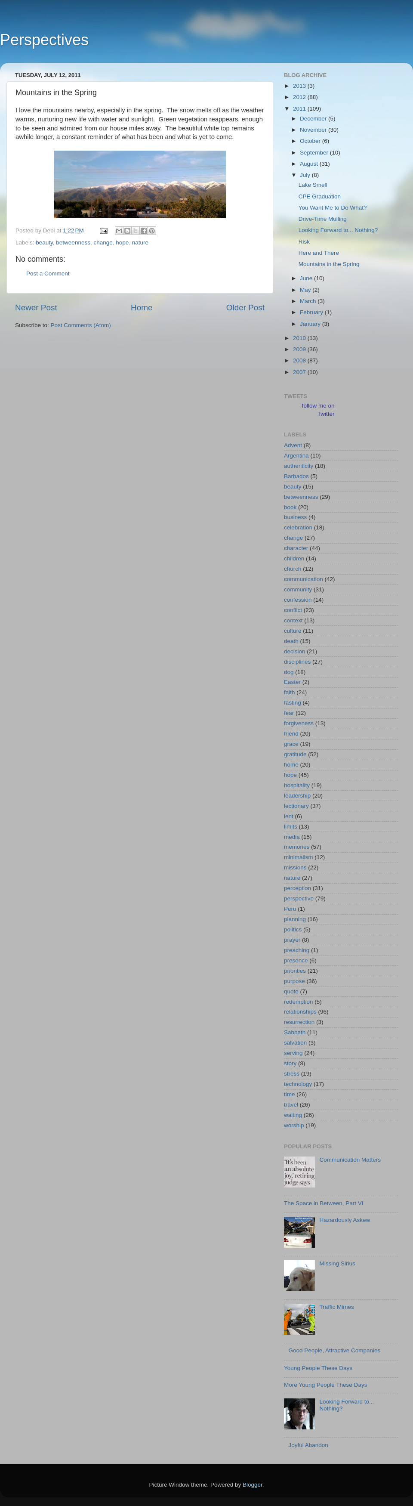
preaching (296, 950)
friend (291, 733)
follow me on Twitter (318, 409)
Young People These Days (318, 1368)
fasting (292, 702)
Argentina (296, 455)
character (296, 548)
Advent (293, 445)
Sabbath (294, 1032)
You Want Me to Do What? (333, 207)
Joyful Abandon (308, 1445)
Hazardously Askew (344, 1220)
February (312, 312)
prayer (292, 940)
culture (293, 631)
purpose (294, 981)
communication (303, 579)
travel (291, 1104)
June (307, 278)
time (289, 1094)
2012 (300, 97)
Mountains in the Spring (329, 264)
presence (296, 960)
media (292, 837)
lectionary (296, 806)
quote (291, 991)
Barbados (296, 476)
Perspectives (44, 40)
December (314, 118)
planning (295, 919)
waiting (293, 1115)
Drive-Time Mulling (323, 219)
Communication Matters (350, 1160)
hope (122, 242)
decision (294, 651)
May (306, 290)
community (298, 589)
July (306, 175)
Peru (290, 909)
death (291, 641)
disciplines (297, 662)
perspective (299, 898)
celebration (298, 527)
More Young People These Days (325, 1385)
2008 (300, 360)
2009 (300, 349)
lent (288, 816)
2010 (300, 338)
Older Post (245, 307)
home (291, 764)
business (295, 517)
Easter (292, 682)
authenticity (298, 466)
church (293, 569)
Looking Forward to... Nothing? (338, 230)
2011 (300, 108)
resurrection (299, 1022)
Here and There (319, 253)
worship (294, 1125)
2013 (300, 86)
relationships (300, 1011)
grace (291, 744)
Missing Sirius (337, 1263)
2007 (300, 372)
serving (293, 1053)
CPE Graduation (320, 196)
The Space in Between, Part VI (324, 1203)
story (290, 1063)
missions (295, 867)
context (293, 620)
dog (289, 672)
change (102, 242)
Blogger (252, 1484)
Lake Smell (313, 185)
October (311, 141)
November (314, 130)
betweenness (73, 242)
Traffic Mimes (336, 1307)
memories (296, 847)
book (290, 507)
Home (141, 307)
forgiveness (299, 723)
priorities (295, 971)
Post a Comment (48, 273)
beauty (44, 242)
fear (289, 713)
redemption (298, 1002)
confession (298, 600)
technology (298, 1084)
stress (291, 1073)
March (308, 301)
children (294, 558)
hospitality (297, 785)
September (315, 152)
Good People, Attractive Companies (334, 1350)
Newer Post (36, 307)
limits (290, 826)
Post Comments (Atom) (81, 325)
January (311, 324)
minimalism (298, 857)
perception (297, 888)
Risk (304, 241)
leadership (297, 795)
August (310, 164)
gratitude (295, 754)
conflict (293, 610)
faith (289, 692)
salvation (295, 1042)
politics (293, 929)
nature (140, 242)
